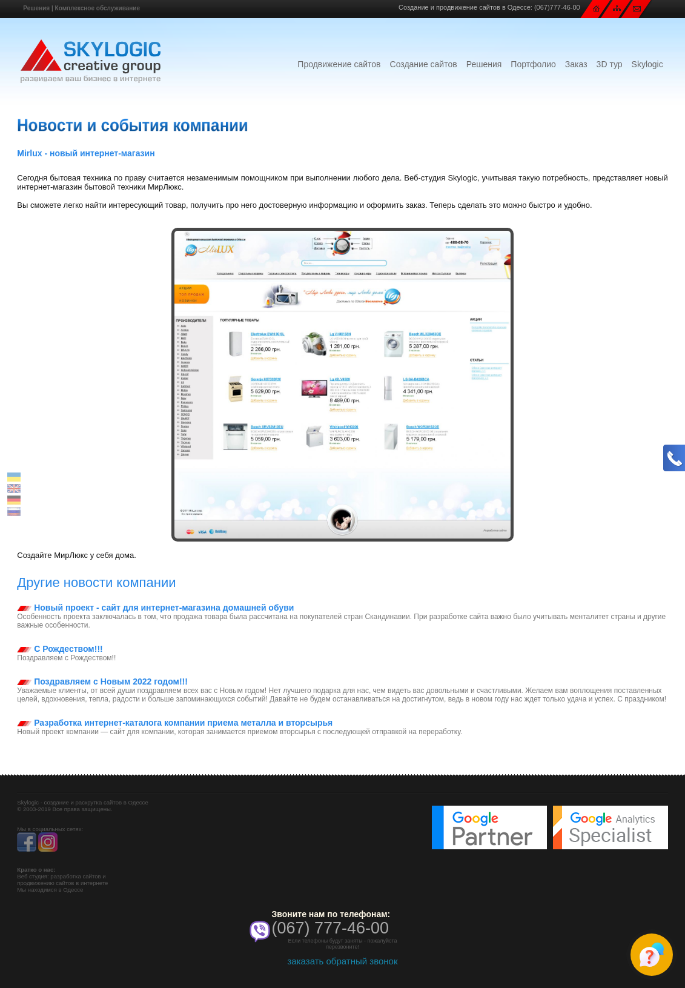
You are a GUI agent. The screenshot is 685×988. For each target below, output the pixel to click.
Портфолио (533, 64)
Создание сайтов (423, 64)
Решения (36, 8)
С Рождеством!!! (59, 649)
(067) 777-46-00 (330, 928)
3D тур (610, 64)
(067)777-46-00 (557, 7)
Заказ (576, 64)
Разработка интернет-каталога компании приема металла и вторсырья (175, 723)
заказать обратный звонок (342, 961)
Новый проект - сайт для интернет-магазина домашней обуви (155, 607)
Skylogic (647, 64)
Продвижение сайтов (338, 64)
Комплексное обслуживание (97, 8)
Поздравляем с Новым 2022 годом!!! (102, 681)
